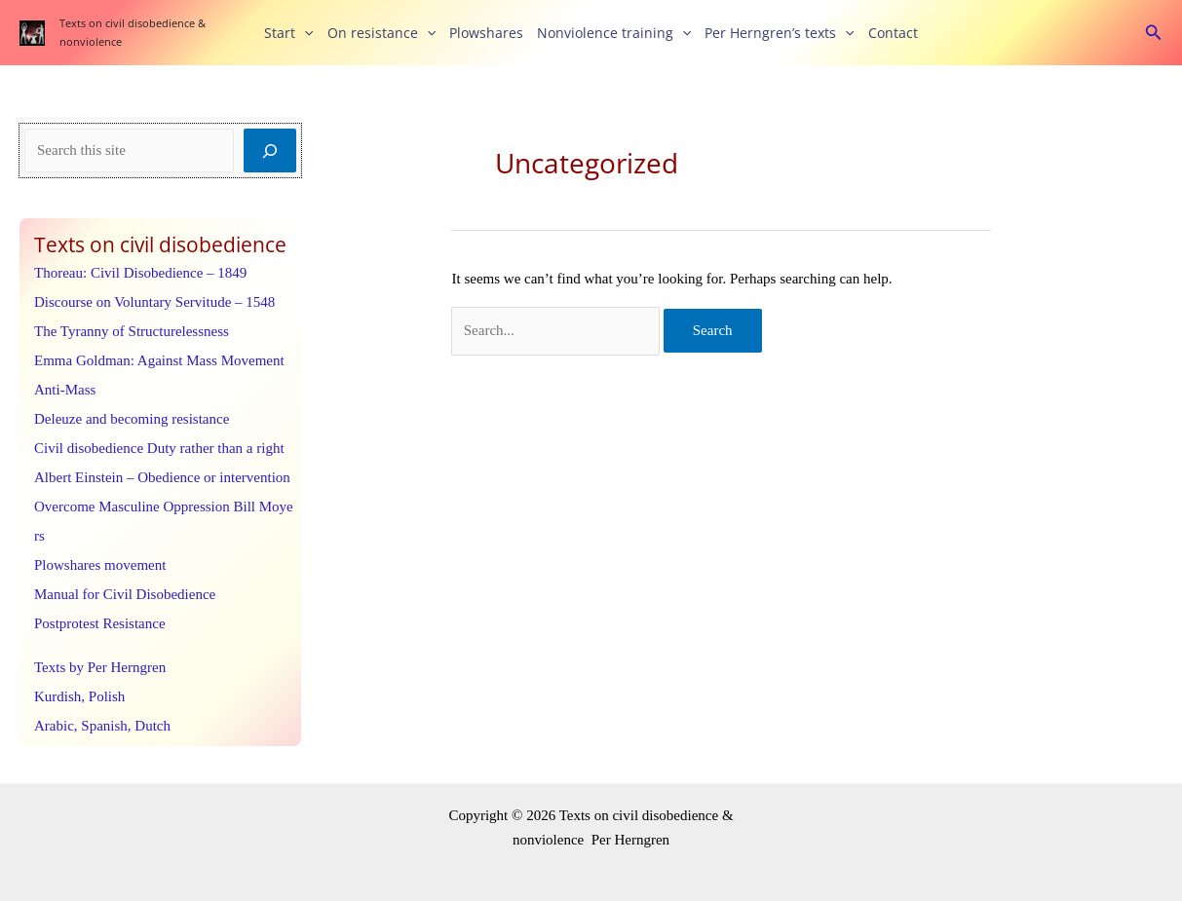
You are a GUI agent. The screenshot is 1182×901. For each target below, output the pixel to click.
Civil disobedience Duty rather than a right (159, 448)
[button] (304, 33)
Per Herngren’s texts (779, 33)
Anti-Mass (64, 389)
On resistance (381, 33)
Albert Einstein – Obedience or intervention (162, 477)
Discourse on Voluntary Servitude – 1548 (154, 302)
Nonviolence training (614, 33)
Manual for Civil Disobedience (124, 594)
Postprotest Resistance (100, 623)
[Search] (270, 150)
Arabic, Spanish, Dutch (102, 725)
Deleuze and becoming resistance (131, 419)
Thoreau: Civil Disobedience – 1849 (140, 273)
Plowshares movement (100, 565)
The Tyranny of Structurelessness (131, 331)
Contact (893, 32)
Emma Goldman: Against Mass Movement (159, 360)
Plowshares (486, 32)
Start (288, 33)
